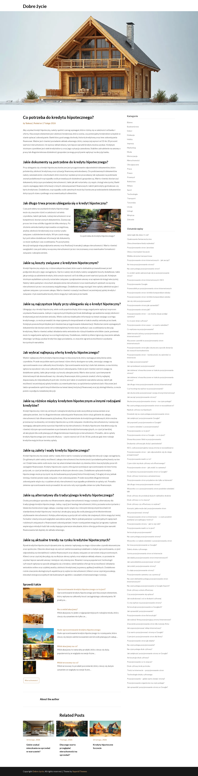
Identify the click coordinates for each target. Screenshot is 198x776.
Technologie (132, 194)
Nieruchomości (31, 680)
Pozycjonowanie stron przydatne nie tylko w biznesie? (149, 480)
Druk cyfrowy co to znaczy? (138, 500)
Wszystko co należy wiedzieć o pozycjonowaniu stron (149, 541)
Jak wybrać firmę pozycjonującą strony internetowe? (149, 619)
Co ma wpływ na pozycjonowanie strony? (144, 603)
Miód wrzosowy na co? (67, 662)
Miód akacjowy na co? (67, 646)
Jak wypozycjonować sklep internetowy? (144, 628)
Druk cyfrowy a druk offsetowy (140, 590)
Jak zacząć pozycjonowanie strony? (141, 397)
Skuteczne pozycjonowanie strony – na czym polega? (149, 401)
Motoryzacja (132, 156)
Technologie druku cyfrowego (139, 674)
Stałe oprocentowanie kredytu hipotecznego (78, 630)
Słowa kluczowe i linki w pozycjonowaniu (144, 439)
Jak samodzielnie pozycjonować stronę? (143, 562)
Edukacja (131, 135)
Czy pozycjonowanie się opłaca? (140, 594)
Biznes (130, 122)
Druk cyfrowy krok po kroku (138, 666)
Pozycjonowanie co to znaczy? (139, 662)
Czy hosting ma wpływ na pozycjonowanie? (145, 388)
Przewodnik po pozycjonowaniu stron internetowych (149, 288)
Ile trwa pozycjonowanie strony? (140, 264)
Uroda (129, 207)
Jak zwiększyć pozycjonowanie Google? (143, 418)
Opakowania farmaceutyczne (139, 239)
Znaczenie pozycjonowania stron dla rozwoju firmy (148, 624)
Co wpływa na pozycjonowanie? (140, 329)
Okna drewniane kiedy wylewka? (141, 243)
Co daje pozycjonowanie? (137, 362)
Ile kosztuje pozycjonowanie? (139, 532)
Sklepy (130, 186)
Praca (129, 169)
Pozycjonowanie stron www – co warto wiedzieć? (148, 325)
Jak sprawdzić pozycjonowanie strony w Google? (147, 687)
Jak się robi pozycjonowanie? (139, 301)
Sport (129, 190)
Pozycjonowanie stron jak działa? (141, 641)
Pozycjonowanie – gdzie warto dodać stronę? (146, 679)
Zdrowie (130, 219)
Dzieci (129, 131)
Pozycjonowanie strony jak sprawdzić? (143, 305)
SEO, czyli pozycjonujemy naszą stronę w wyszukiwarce (150, 448)
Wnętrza (130, 215)
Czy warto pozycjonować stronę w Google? (145, 632)
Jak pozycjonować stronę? (138, 512)
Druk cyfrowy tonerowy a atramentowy (143, 476)
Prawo (129, 173)
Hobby (130, 139)
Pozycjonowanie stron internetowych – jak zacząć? (148, 260)
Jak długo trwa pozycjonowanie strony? (143, 484)
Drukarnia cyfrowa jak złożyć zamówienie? (144, 443)
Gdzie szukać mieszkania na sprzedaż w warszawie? (38, 748)
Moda (129, 152)
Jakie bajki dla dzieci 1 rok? (138, 235)
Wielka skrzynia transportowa (139, 256)
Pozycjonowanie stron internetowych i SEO (145, 280)
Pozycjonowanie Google (137, 284)
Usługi (130, 211)
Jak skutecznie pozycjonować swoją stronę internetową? (151, 393)
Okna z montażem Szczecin (138, 252)
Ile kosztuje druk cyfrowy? (138, 657)
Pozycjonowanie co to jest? (138, 431)
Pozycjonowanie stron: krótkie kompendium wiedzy (148, 292)
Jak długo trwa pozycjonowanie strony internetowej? (149, 384)
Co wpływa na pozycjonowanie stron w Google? (147, 472)
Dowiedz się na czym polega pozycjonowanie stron (148, 414)
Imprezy (130, 143)
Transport (131, 198)
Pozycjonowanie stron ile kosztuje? (142, 615)
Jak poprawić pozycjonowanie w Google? (144, 422)
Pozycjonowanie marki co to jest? (141, 528)
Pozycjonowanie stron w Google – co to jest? (146, 435)
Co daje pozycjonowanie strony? (140, 570)
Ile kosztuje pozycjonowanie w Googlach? (144, 607)
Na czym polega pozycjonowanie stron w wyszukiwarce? (150, 405)
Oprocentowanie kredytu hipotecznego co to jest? (81, 589)
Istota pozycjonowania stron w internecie (144, 553)
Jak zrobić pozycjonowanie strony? (141, 566)
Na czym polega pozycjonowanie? (141, 645)
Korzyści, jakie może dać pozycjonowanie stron (146, 508)
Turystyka (131, 202)
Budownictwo (133, 126)
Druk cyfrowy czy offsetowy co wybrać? (143, 504)
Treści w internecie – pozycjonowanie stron (145, 670)
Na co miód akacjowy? (67, 609)
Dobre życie (35, 6)
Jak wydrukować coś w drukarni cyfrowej (144, 598)
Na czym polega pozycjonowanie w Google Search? (148, 586)
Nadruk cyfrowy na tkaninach (139, 410)
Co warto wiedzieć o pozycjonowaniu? (143, 426)
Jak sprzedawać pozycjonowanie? (141, 366)
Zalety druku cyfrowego (137, 549)
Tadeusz (28, 123)
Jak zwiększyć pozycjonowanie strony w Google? (147, 653)
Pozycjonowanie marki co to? (139, 459)
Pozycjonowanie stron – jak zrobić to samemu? (146, 467)
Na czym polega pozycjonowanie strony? (144, 536)
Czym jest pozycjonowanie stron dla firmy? (145, 636)
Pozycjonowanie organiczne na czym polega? (145, 683)
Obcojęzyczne (133, 164)
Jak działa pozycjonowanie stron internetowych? (147, 557)
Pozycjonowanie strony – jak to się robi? (143, 524)
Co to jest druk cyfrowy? (137, 321)
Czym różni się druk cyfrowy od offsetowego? (146, 463)
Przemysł (131, 177)
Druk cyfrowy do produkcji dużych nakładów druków (149, 495)
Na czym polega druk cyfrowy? (139, 649)
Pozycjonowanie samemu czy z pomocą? (143, 574)
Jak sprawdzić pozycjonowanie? (140, 611)
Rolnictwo (131, 181)
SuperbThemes (79, 771)
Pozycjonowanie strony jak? (138, 309)
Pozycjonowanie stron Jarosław (140, 247)
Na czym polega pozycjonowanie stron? (143, 268)
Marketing (131, 148)
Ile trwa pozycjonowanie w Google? (142, 545)
